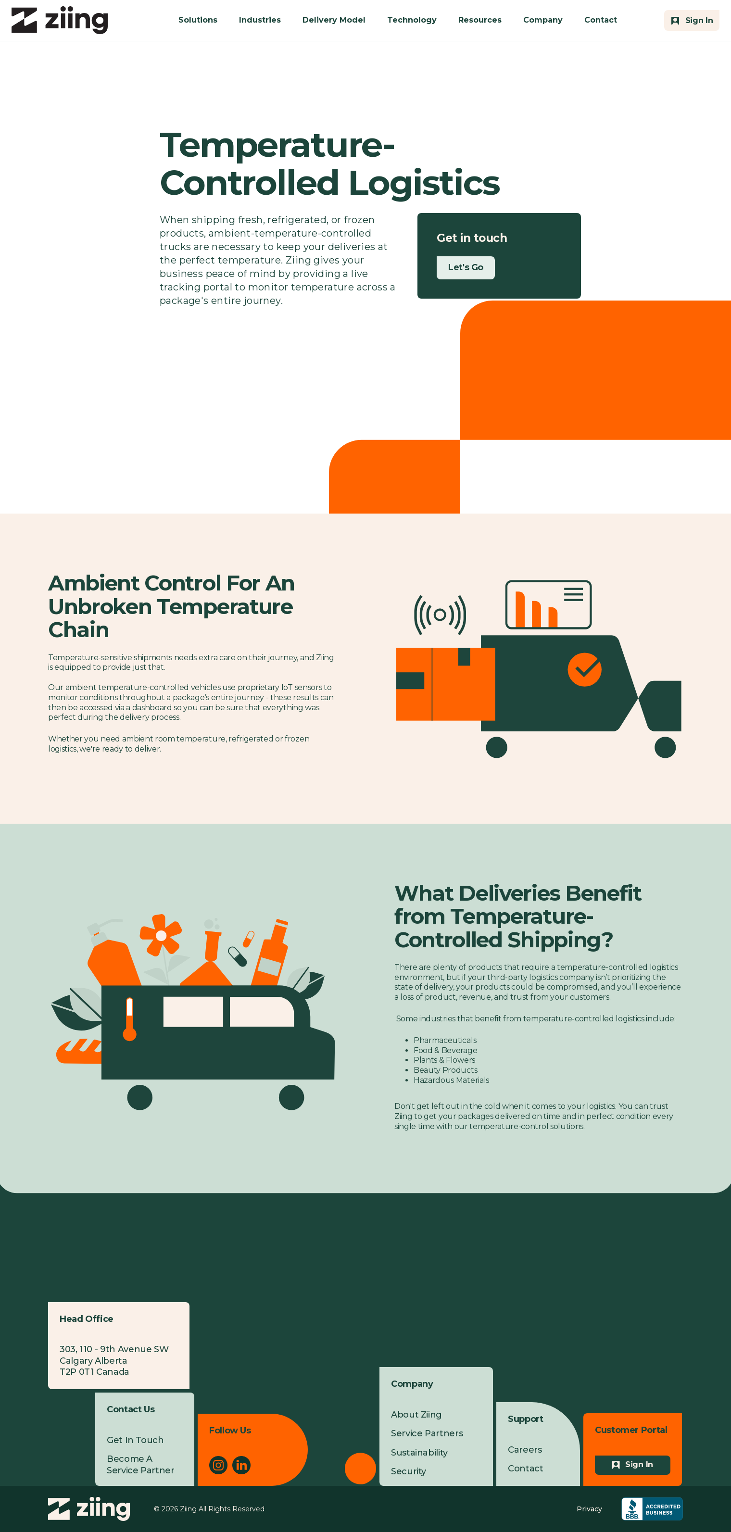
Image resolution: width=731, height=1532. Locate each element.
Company (543, 20)
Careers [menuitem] (525, 1449)
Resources (480, 20)
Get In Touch (135, 1440)
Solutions (197, 20)
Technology (412, 20)
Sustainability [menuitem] (419, 1452)
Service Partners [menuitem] (427, 1433)
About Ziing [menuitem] (416, 1414)
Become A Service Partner (141, 1464)
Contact (600, 20)
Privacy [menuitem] (589, 1509)
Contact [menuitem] (525, 1468)
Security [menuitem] (408, 1471)
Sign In (639, 1464)
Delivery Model (334, 20)
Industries (260, 20)
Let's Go (465, 267)
